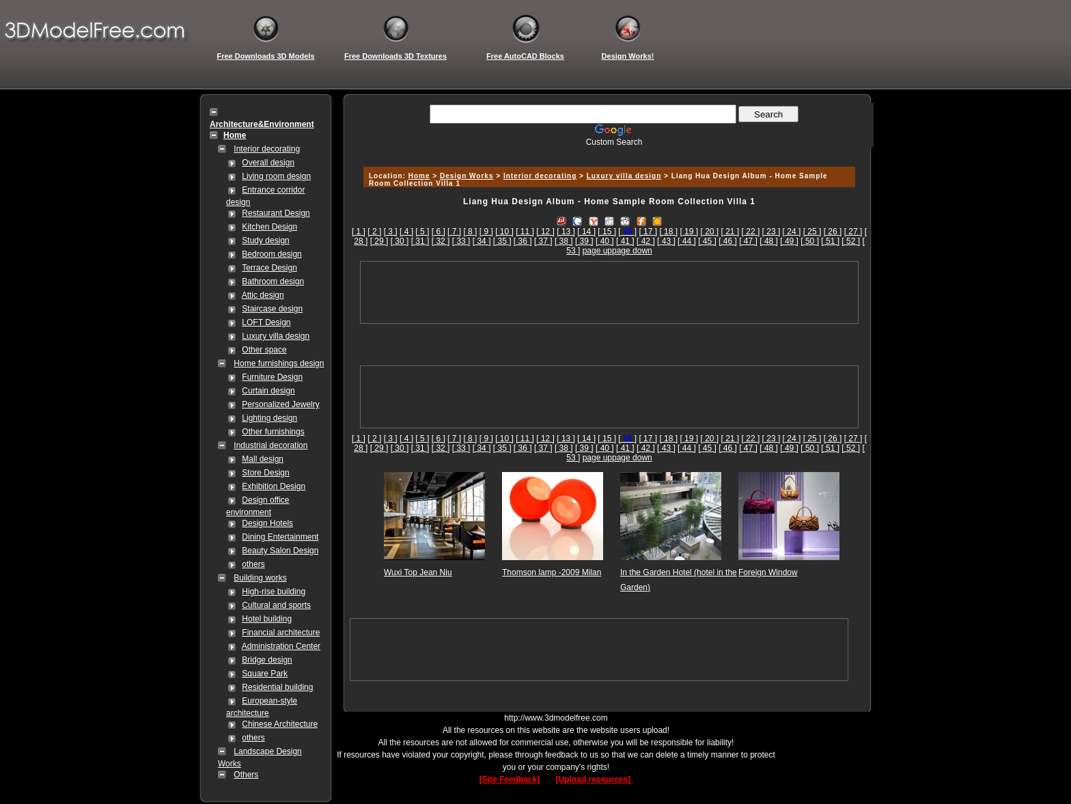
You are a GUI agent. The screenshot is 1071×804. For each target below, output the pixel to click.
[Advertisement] (607, 152)
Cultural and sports (276, 605)
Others (246, 774)
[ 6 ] (438, 231)
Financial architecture (281, 632)
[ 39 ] (584, 241)
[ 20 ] (709, 231)
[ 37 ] (543, 241)
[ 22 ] (751, 231)
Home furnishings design (279, 363)
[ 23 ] (771, 231)
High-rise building (273, 591)
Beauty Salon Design (280, 550)
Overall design (268, 162)
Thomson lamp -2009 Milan (551, 572)
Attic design (263, 295)
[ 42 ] (646, 241)
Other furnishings (273, 431)
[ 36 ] (523, 241)
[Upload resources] (594, 779)
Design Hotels (267, 523)
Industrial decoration (270, 445)
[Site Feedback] (509, 779)
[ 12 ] (545, 231)
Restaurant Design (275, 213)
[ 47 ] (748, 241)
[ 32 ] (441, 241)
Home (419, 176)
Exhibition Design (273, 486)
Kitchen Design (269, 227)
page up (597, 250)
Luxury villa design (275, 336)
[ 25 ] (812, 231)
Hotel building (267, 619)
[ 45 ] (707, 241)
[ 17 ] (648, 231)
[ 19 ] (689, 231)
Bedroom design (271, 254)
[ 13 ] (566, 231)
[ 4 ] (406, 231)
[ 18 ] (668, 231)
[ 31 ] (420, 241)
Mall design (262, 459)
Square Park (265, 673)
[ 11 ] (525, 231)
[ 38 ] (564, 241)
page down (632, 250)
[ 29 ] (379, 241)
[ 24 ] (792, 231)
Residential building (277, 687)
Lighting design (269, 418)
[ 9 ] (486, 231)
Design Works (467, 176)
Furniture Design (272, 377)
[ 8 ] (470, 231)
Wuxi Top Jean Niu (418, 572)
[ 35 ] (502, 241)
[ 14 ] (586, 231)
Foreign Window (768, 572)
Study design (265, 240)
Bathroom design (273, 281)
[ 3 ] (391, 231)
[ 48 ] (769, 241)
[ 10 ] (504, 231)
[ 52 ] (851, 241)
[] (627, 231)
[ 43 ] (666, 241)
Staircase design (272, 309)
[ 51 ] (830, 241)
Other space (264, 350)
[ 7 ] (454, 231)
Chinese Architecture (280, 724)
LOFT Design (266, 322)
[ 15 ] (607, 231)
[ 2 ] (374, 231)
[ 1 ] (358, 231)
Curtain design (268, 391)
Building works (260, 578)
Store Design (265, 472)
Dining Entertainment (280, 537)
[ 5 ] (422, 231)
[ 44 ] (687, 241)
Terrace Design (269, 268)
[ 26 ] (833, 231)
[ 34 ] (482, 241)
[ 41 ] (625, 241)
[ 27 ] (853, 231)
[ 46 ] (728, 241)
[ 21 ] (730, 231)
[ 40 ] (605, 241)
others (253, 564)
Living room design (276, 176)
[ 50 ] (810, 241)
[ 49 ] (789, 241)
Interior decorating (267, 149)
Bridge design (267, 660)
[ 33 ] (461, 241)
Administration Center (281, 646)
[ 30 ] (400, 241)
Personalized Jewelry (280, 404)
